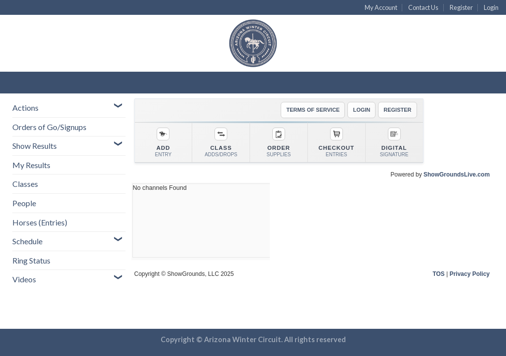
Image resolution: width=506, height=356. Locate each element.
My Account (381, 7)
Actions (25, 107)
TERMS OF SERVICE (312, 110)
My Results (31, 165)
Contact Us (423, 7)
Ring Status (31, 260)
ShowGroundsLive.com (456, 174)
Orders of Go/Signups (49, 127)
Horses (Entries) (39, 222)
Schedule (27, 241)
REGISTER (397, 110)
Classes (25, 183)
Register (461, 7)
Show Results (34, 145)
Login (491, 7)
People (24, 203)
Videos (24, 279)
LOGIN (361, 110)
